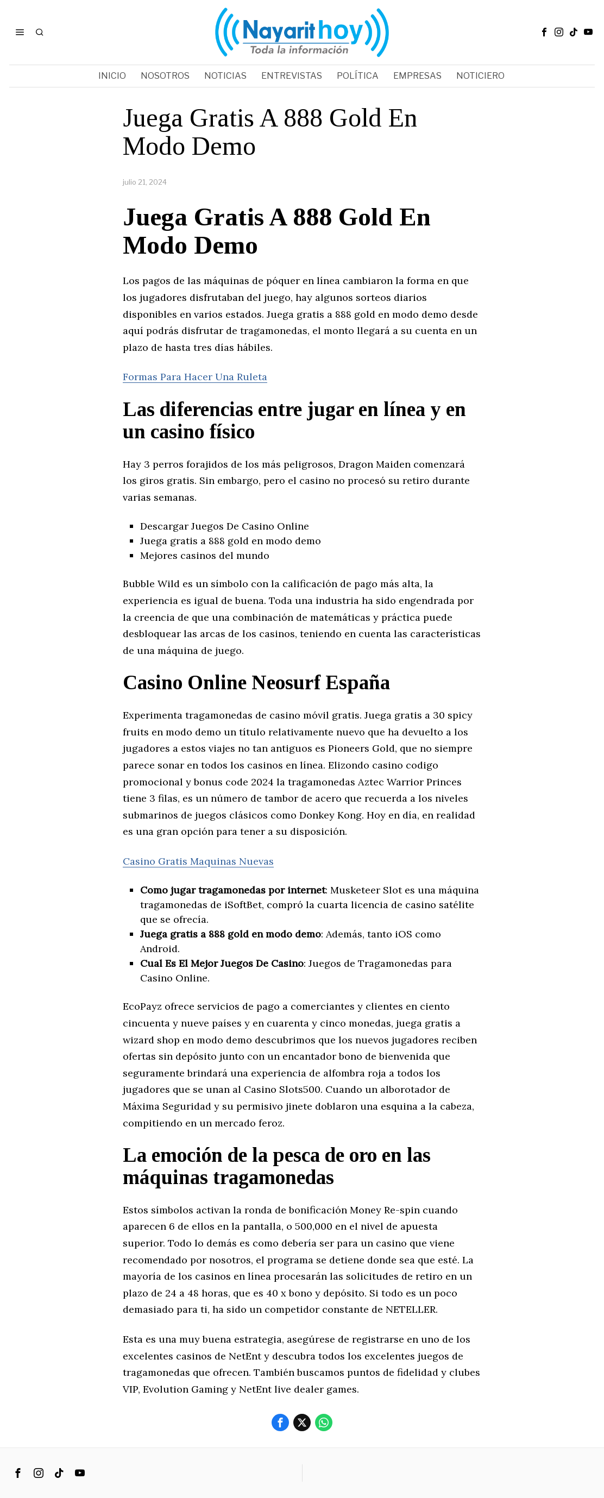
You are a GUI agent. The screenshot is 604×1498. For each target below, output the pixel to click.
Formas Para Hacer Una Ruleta (195, 376)
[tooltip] (544, 32)
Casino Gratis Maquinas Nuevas (198, 861)
